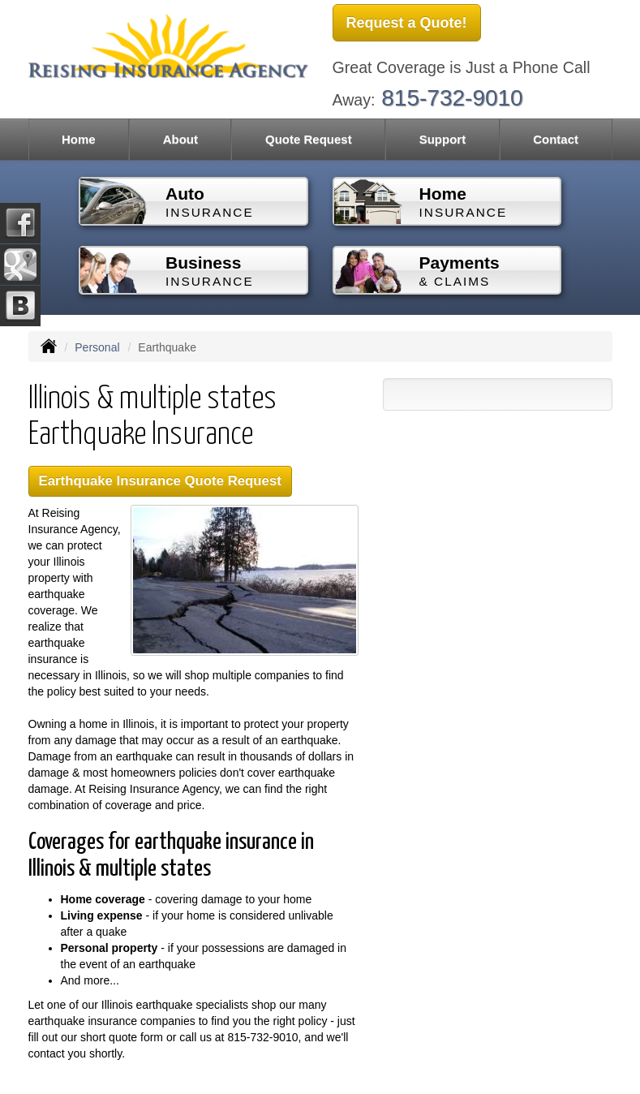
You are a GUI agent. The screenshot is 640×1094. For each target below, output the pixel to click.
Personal (97, 347)
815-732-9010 (451, 97)
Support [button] (442, 139)
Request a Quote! (406, 23)
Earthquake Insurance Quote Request (160, 481)
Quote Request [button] (308, 139)
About (180, 139)
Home (79, 139)
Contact (555, 139)
